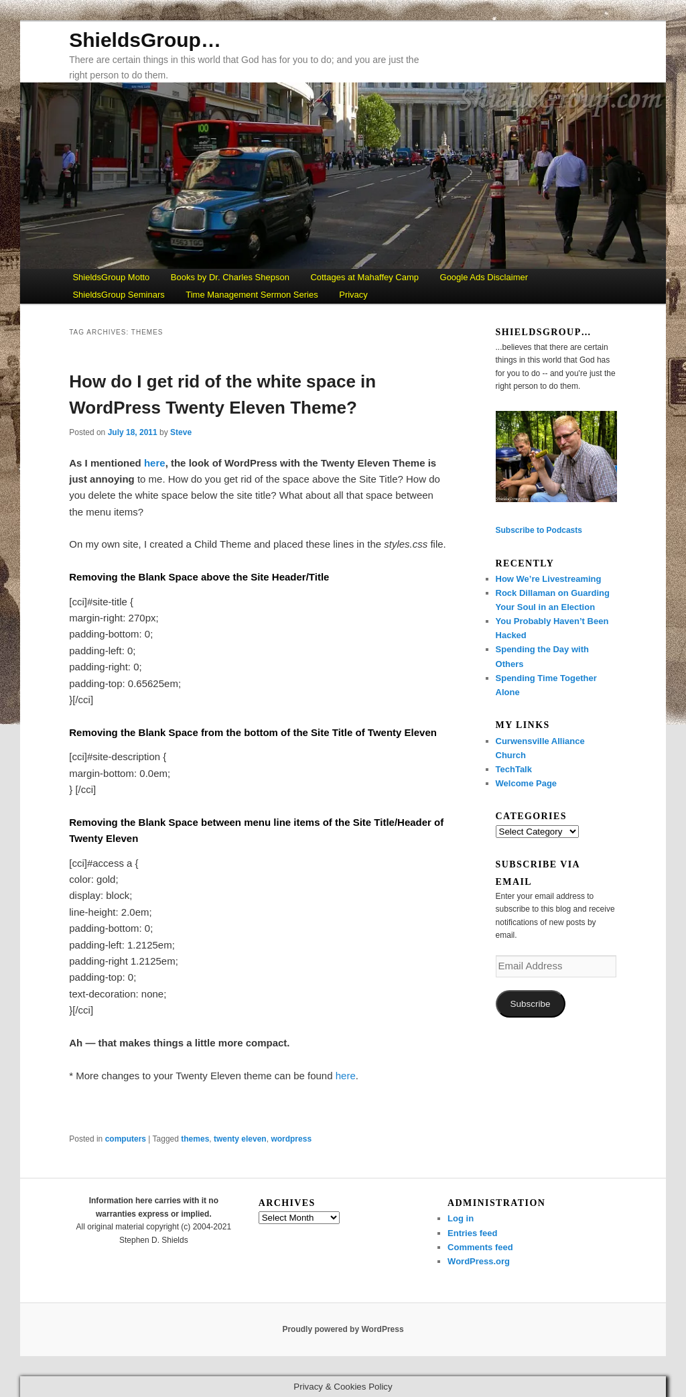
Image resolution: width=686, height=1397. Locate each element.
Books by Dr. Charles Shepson (230, 277)
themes (195, 1139)
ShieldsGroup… (145, 40)
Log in (461, 1218)
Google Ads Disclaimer (484, 277)
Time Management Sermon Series (252, 295)
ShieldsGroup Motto (110, 277)
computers (125, 1139)
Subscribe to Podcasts (539, 530)
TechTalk (514, 769)
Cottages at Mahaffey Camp (364, 277)
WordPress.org (479, 1261)
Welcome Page (526, 783)
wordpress (291, 1139)
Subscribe (530, 1004)
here (154, 463)
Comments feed (480, 1247)
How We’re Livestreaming (549, 579)
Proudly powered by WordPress (342, 1329)
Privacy (353, 295)
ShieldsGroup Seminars (118, 295)
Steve (181, 432)
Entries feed (472, 1233)
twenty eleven (240, 1139)
